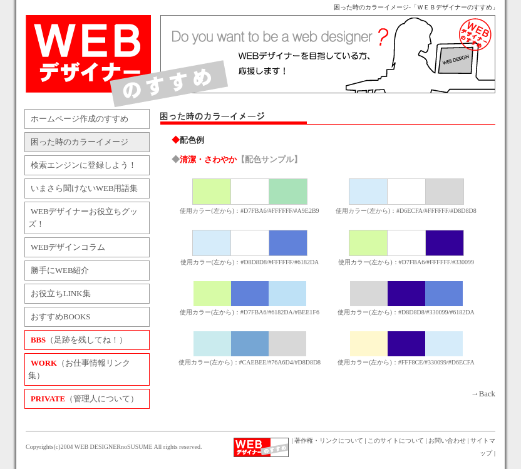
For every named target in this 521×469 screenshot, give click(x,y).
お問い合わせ (447, 440)
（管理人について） (84, 398)
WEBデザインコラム (68, 247)
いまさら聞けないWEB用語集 (84, 188)
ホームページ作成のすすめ (79, 119)
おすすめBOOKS (60, 316)
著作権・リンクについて (328, 440)
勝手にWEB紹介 (60, 270)
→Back (483, 393)
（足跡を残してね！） (79, 340)
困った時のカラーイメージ (79, 142)
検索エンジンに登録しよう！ (84, 165)
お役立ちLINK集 (61, 293)
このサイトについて (396, 440)
